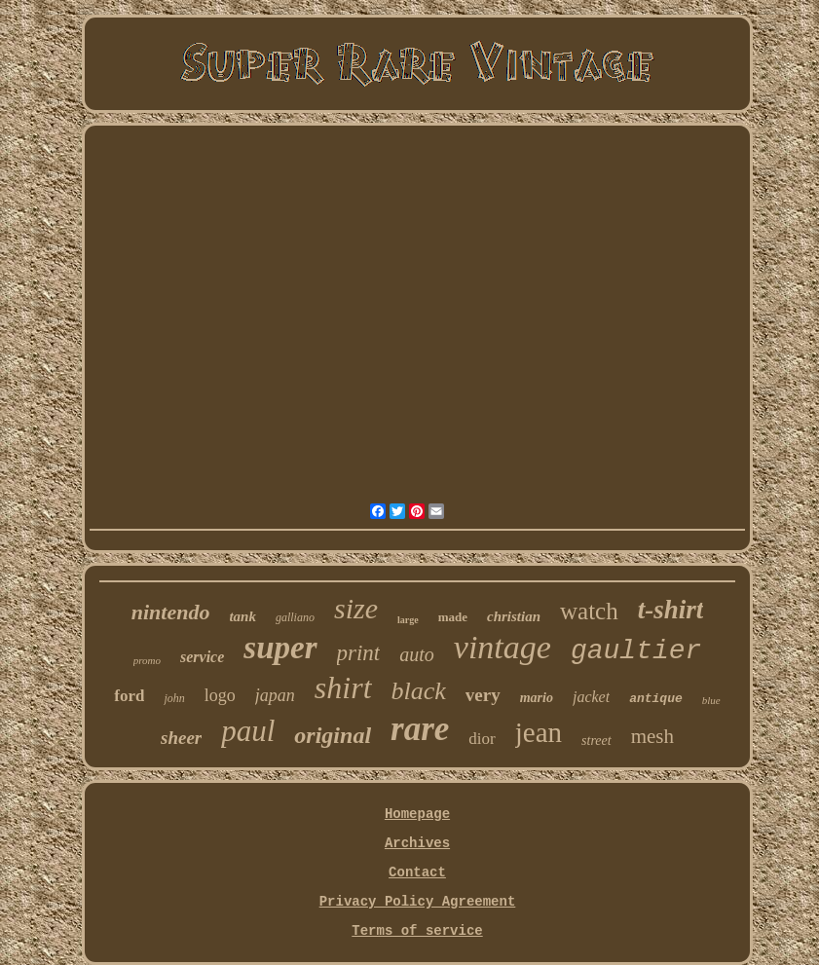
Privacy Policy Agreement (417, 901)
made (452, 617)
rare (420, 729)
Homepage (417, 814)
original (332, 735)
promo (147, 660)
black (418, 691)
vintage (502, 647)
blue (711, 700)
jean (538, 732)
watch (589, 611)
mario (536, 697)
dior (481, 738)
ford (129, 696)
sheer (181, 737)
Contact (417, 872)
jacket (591, 696)
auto (416, 654)
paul (248, 731)
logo (220, 695)
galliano (295, 617)
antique (656, 698)
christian (513, 616)
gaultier (636, 651)
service (202, 657)
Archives (417, 843)
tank (242, 616)
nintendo (170, 612)
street (596, 740)
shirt (343, 687)
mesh (652, 736)
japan (275, 695)
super (279, 647)
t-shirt (671, 609)
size (356, 608)
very (483, 695)
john (174, 698)
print (359, 653)
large (408, 619)
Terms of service (417, 931)
